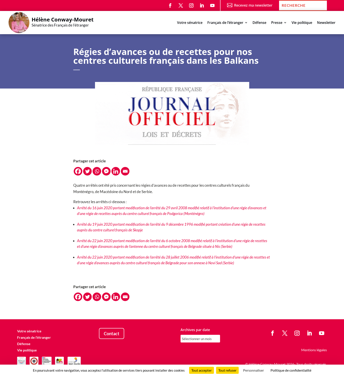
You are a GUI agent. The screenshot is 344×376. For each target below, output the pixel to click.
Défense (259, 23)
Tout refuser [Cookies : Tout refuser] (227, 370)
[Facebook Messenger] (106, 171)
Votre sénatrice (189, 23)
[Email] (125, 171)
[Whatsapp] (97, 171)
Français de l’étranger (225, 23)
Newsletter (326, 23)
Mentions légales (314, 350)
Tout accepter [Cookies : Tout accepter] (201, 370)
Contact (111, 333)
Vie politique (302, 23)
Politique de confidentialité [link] (291, 370)
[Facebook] (78, 171)
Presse (276, 23)
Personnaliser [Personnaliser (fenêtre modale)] (253, 370)
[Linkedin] (115, 171)
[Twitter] (87, 171)
